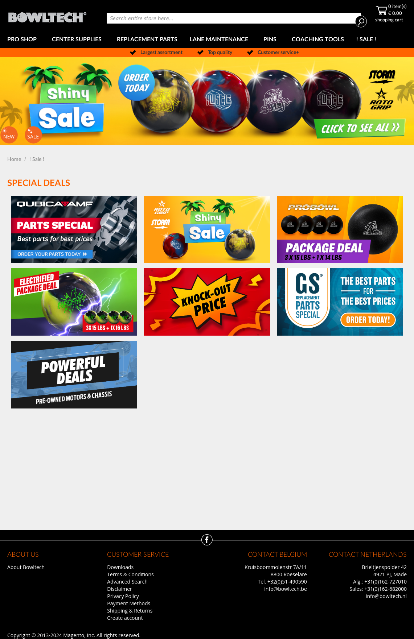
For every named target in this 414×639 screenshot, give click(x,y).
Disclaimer (119, 588)
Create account (125, 617)
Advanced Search (127, 581)
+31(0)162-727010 (385, 581)
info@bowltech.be (285, 588)
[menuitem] (23, 39)
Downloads (120, 567)
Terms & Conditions (130, 574)
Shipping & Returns (129, 610)
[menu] (207, 39)
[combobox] (234, 18)
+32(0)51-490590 (287, 581)
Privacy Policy (123, 596)
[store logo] (47, 15)
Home (14, 159)
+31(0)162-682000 (385, 588)
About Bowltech (26, 567)
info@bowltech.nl (386, 596)
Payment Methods (128, 603)
